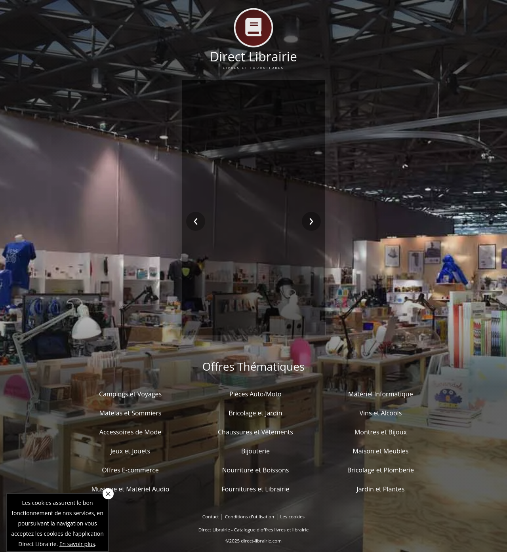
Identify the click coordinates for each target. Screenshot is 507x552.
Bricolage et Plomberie (380, 470)
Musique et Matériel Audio (130, 489)
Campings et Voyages (130, 394)
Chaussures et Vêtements (255, 432)
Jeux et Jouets (131, 451)
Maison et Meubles (380, 451)
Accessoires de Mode (130, 432)
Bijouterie (255, 451)
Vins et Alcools (381, 413)
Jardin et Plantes (380, 489)
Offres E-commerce (130, 470)
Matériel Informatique (380, 394)
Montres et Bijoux (381, 432)
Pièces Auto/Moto (255, 394)
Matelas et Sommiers (130, 413)
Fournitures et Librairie (255, 489)
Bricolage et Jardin (255, 413)
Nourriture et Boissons (255, 470)
